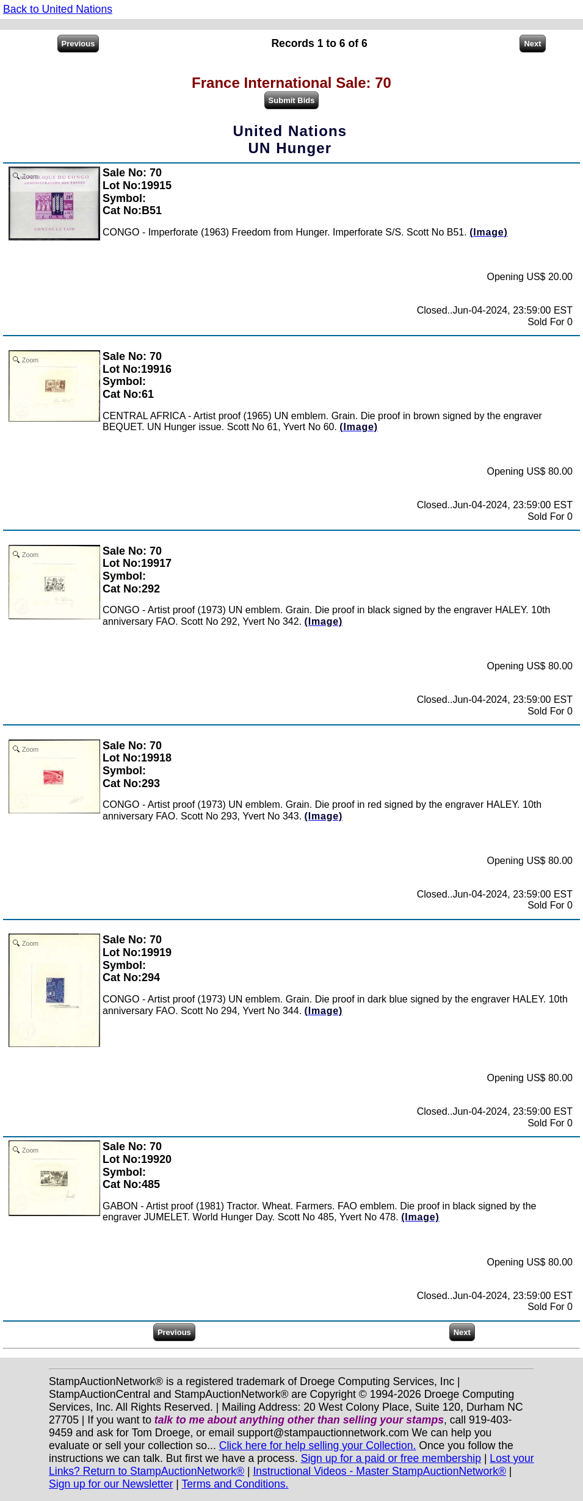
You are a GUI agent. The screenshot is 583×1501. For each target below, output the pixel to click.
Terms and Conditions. (234, 1484)
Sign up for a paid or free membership (391, 1458)
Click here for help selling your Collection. (317, 1445)
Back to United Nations (57, 9)
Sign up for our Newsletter (111, 1484)
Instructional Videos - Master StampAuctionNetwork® (379, 1471)
